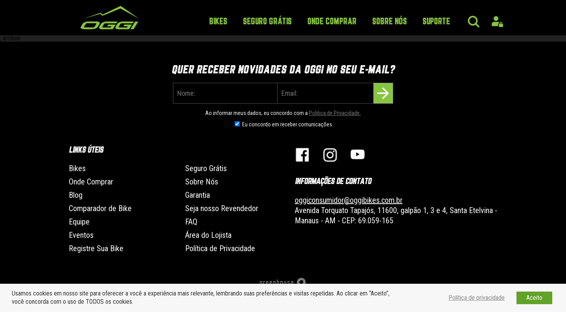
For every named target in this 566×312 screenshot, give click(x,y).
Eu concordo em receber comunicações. (287, 124)
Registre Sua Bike (96, 248)
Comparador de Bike (100, 208)
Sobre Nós (389, 22)
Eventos (81, 235)
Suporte (436, 22)
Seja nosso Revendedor (221, 208)
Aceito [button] (534, 297)
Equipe (79, 221)
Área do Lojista (208, 235)
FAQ (191, 221)
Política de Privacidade (220, 248)
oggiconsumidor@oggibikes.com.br (348, 200)
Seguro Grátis (267, 22)
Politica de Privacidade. (335, 113)
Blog (76, 195)
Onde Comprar (332, 22)
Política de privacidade (476, 297)
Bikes (218, 22)
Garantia (197, 195)
